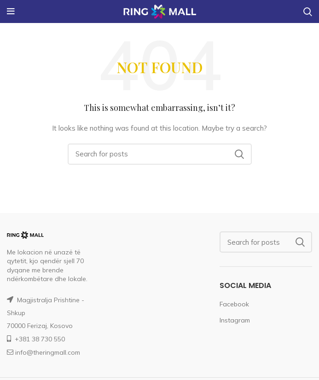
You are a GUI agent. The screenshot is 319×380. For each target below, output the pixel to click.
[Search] (160, 154)
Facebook (234, 304)
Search (239, 154)
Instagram (235, 320)
